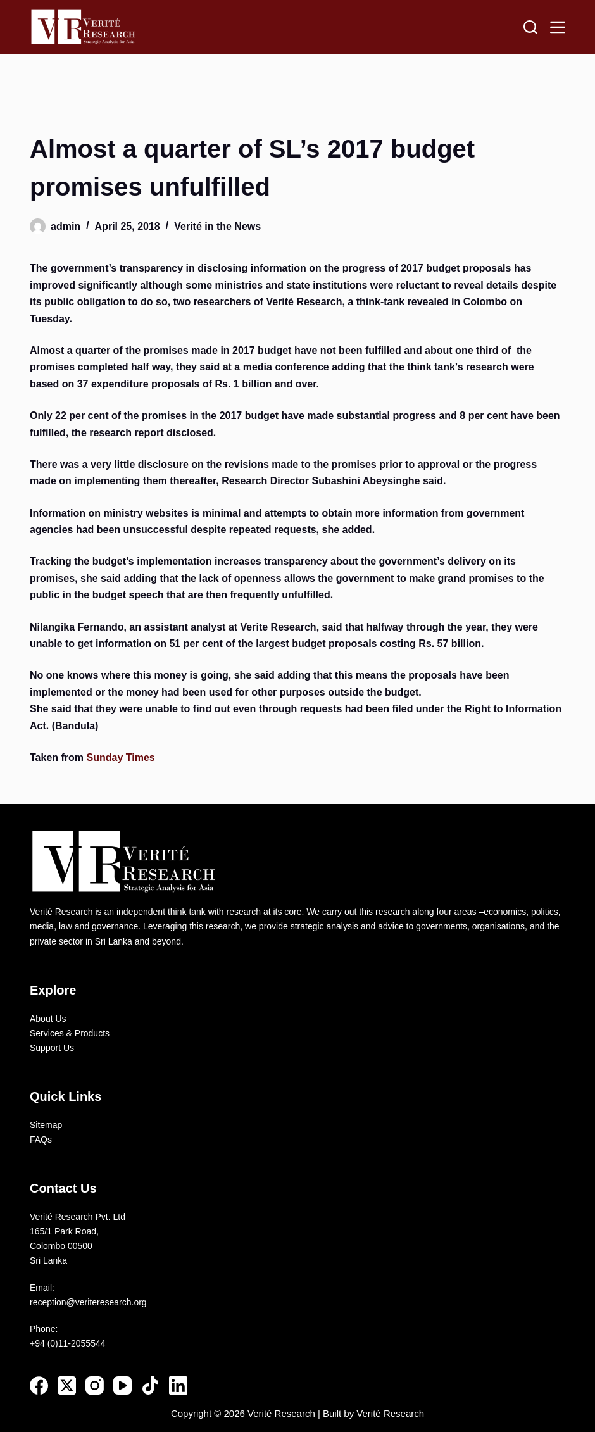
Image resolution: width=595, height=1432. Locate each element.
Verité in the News (217, 226)
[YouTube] (122, 1385)
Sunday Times (121, 757)
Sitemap (46, 1125)
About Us (48, 1019)
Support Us (52, 1048)
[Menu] (557, 27)
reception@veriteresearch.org (88, 1302)
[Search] (530, 27)
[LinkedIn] (178, 1385)
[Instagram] (94, 1385)
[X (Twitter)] (67, 1385)
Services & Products (70, 1033)
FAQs (41, 1139)
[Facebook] (39, 1385)
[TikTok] (150, 1385)
